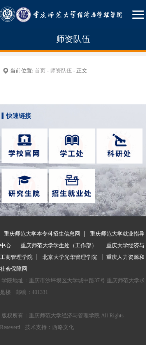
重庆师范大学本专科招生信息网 (42, 234)
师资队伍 (61, 71)
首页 (40, 71)
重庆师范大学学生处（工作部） (59, 245)
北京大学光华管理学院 (70, 257)
